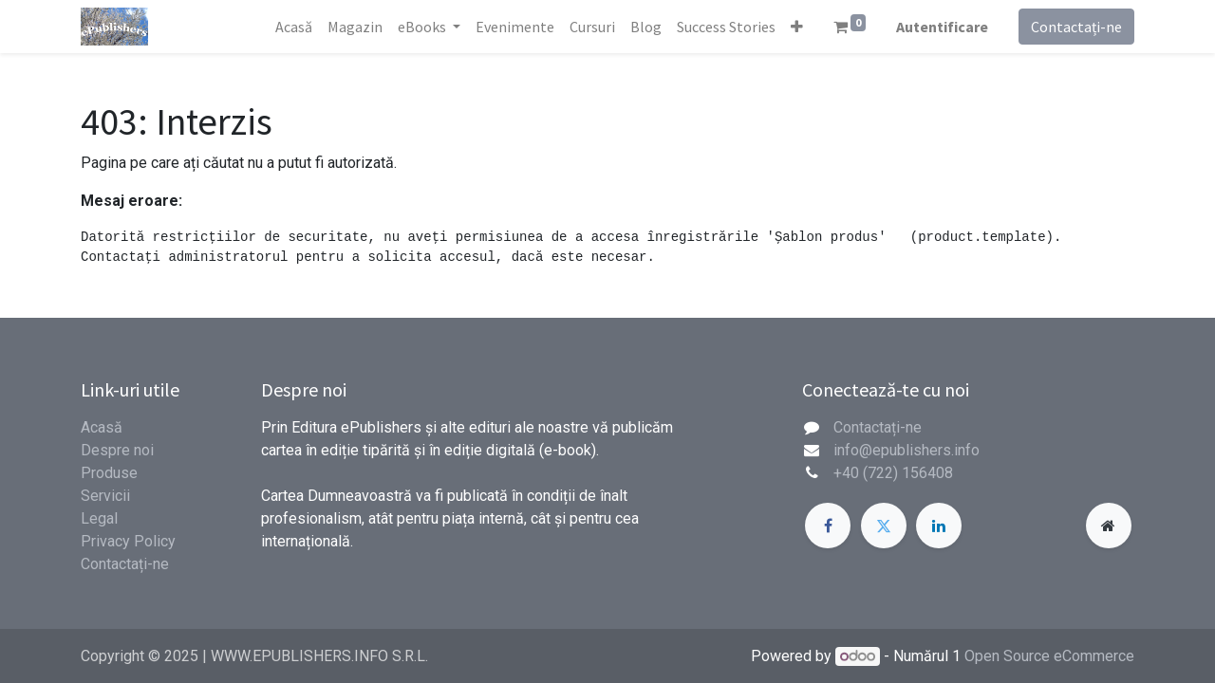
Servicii (105, 496)
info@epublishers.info (906, 450)
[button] (797, 27)
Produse (109, 473)
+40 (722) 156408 (893, 473)
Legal (99, 518)
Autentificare (942, 26)
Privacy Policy (128, 541)
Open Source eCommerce (1049, 656)
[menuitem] (294, 27)
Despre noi (117, 450)
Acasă (101, 427)
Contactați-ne (1076, 26)
